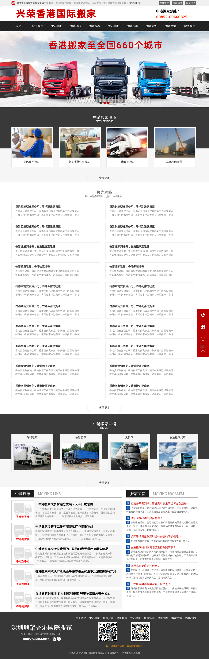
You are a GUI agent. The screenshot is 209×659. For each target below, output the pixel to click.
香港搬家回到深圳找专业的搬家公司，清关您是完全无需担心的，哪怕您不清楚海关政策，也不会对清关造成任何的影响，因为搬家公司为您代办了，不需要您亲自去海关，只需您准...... (162, 555)
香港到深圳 (22, 539)
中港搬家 (48, 3)
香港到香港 (22, 516)
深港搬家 (96, 3)
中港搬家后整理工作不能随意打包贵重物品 (64, 526)
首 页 (19, 26)
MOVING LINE (49, 494)
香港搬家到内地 (63, 3)
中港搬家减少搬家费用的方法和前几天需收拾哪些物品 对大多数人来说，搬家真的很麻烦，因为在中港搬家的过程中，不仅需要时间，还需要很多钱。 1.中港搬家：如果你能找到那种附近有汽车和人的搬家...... (77, 557)
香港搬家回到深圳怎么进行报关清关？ (153, 547)
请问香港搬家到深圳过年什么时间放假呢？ (156, 536)
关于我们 (37, 26)
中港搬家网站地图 (131, 652)
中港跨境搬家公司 (112, 3)
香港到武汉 (22, 584)
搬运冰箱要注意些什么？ (145, 565)
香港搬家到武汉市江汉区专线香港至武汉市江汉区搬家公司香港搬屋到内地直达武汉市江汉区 (97, 571)
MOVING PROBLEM (168, 494)
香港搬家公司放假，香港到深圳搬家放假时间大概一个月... (160, 541)
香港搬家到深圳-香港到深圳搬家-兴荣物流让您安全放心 (72, 593)
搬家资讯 (75, 26)
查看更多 (104, 178)
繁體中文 (164, 3)
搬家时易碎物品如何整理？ (147, 518)
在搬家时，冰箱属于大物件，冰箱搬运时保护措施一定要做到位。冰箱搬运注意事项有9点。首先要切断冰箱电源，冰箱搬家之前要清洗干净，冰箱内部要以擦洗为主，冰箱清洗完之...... (162, 574)
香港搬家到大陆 (82, 3)
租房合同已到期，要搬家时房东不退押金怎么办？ (160, 503)
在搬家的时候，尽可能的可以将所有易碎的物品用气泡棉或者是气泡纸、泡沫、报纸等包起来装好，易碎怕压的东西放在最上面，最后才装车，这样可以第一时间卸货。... (162, 526)
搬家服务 (94, 26)
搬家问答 (151, 26)
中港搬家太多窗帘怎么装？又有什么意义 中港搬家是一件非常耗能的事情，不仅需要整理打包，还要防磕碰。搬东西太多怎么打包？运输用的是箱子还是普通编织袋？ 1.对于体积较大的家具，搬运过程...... (75, 513)
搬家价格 (177, 3)
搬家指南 (132, 26)
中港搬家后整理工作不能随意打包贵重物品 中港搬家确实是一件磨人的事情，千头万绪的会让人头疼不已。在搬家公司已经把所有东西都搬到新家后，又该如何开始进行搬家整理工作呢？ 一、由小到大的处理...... (75, 535)
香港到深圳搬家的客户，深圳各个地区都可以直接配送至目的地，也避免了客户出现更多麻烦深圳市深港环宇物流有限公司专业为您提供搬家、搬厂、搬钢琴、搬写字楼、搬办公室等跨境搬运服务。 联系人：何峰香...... (75, 602)
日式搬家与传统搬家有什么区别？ (151, 584)
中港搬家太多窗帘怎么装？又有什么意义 (64, 504)
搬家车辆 (170, 26)
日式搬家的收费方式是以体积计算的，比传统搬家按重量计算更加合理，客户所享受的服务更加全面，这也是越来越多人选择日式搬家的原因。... (162, 592)
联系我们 (190, 3)
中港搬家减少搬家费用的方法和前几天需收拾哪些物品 (71, 549)
